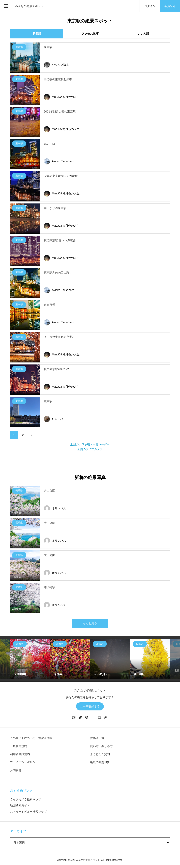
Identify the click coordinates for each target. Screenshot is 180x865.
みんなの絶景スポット (29, 6)
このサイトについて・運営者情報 (31, 738)
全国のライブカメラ (90, 449)
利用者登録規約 (20, 754)
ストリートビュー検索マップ (28, 811)
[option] (30, 659)
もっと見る (90, 623)
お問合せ (15, 770)
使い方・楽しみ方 (101, 746)
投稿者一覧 (97, 738)
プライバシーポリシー (24, 762)
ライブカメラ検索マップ (25, 799)
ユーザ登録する (90, 706)
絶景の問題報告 (100, 762)
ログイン (149, 6)
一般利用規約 (18, 746)
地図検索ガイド (20, 805)
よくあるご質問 (100, 754)
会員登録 (170, 6)
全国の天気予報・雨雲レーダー (90, 444)
